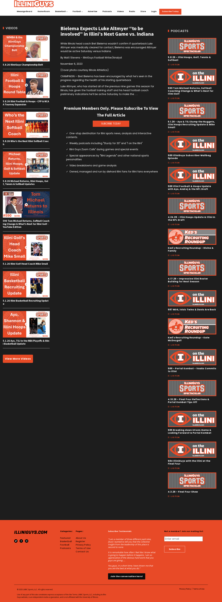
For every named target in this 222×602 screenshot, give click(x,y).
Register (80, 541)
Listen (175, 64)
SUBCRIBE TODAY (111, 123)
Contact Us (82, 551)
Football (77, 11)
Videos (120, 11)
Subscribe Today (170, 11)
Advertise (92, 11)
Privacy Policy (83, 545)
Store (143, 11)
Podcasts (107, 11)
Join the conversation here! (126, 576)
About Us (81, 538)
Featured (65, 538)
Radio (132, 11)
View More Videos (18, 358)
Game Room (44, 11)
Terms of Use (83, 548)
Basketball (60, 11)
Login (154, 11)
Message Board (24, 11)
